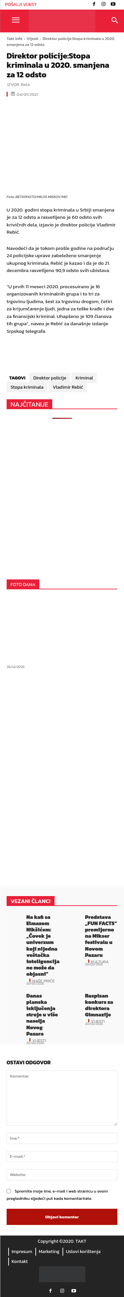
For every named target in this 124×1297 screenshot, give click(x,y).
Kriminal (84, 377)
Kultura (100, 961)
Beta (25, 84)
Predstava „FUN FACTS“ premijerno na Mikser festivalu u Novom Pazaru (101, 936)
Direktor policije (49, 377)
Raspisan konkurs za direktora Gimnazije (99, 1005)
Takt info (14, 39)
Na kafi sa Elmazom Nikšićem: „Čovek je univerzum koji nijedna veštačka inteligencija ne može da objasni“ (42, 945)
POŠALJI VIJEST (21, 4)
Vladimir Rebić (68, 387)
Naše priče (43, 980)
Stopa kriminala (27, 387)
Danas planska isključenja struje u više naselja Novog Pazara (42, 1015)
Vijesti (32, 39)
